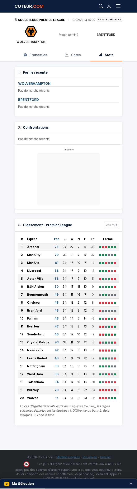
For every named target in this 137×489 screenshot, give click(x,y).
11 (22, 326)
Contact (105, 457)
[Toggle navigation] (118, 6)
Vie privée (90, 457)
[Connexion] (109, 6)
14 (22, 350)
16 (22, 366)
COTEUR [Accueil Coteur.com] (29, 6)
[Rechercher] (101, 6)
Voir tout (111, 225)
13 (21, 342)
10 (22, 318)
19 (22, 390)
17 (21, 374)
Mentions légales (68, 457)
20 (22, 398)
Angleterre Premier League (41, 20)
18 (22, 382)
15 (21, 358)
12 (21, 334)
